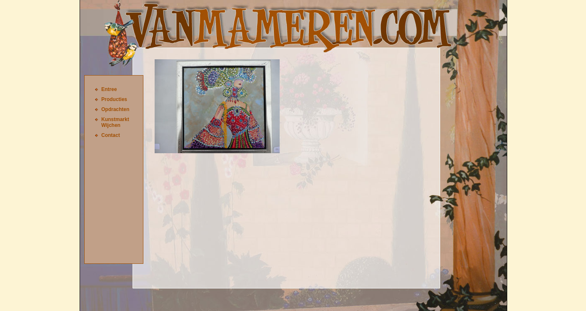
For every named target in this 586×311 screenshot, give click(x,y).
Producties (114, 99)
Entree (109, 89)
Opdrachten (115, 109)
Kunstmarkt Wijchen (115, 122)
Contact (110, 135)
